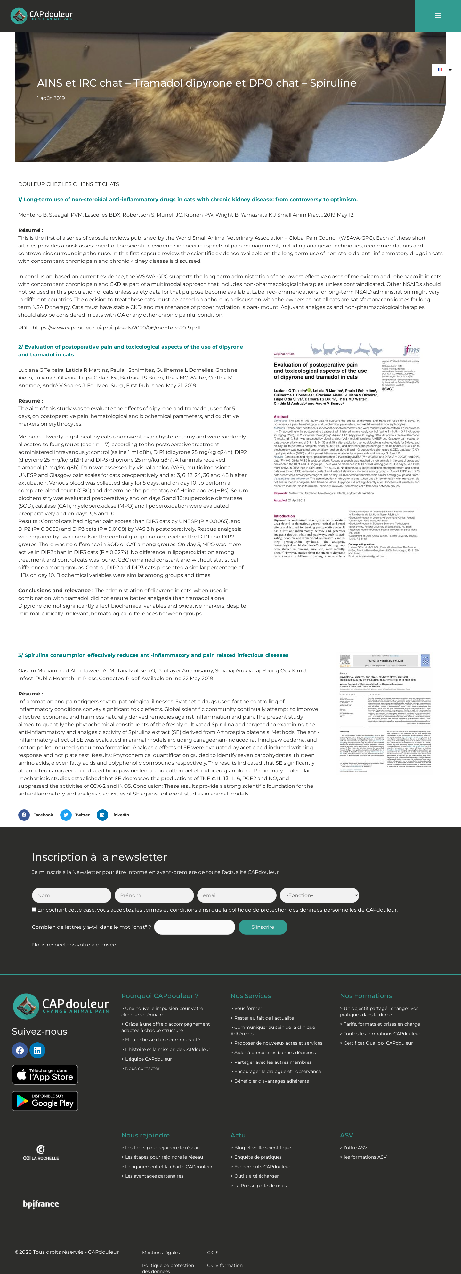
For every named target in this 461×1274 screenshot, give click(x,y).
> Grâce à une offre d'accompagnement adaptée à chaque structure (165, 1027)
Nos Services (250, 996)
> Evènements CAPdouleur (260, 1167)
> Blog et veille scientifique (260, 1148)
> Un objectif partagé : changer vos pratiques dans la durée (379, 1011)
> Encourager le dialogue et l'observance (275, 1071)
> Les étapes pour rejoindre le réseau (162, 1157)
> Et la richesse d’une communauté (160, 1040)
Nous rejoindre (145, 1135)
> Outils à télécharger (254, 1176)
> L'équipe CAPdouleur (146, 1059)
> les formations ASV (363, 1157)
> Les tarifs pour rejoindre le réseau (160, 1148)
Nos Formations (366, 996)
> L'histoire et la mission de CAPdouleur (165, 1049)
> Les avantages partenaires (152, 1176)
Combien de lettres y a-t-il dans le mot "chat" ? (91, 927)
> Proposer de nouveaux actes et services (276, 1043)
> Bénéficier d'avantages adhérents (269, 1081)
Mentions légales (161, 1252)
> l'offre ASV (353, 1148)
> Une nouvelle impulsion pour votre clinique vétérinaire (162, 1011)
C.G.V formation (225, 1265)
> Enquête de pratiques (256, 1157)
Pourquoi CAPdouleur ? (159, 996)
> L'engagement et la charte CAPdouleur (167, 1167)
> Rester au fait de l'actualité (262, 1018)
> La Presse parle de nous (258, 1185)
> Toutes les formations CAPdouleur (380, 1034)
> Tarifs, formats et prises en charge (380, 1024)
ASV (346, 1135)
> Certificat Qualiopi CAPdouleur (376, 1043)
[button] (37, 815)
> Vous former (246, 1008)
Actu (238, 1135)
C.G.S (213, 1252)
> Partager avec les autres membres (270, 1062)
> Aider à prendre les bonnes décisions (273, 1052)
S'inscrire (263, 927)
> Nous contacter (140, 1068)
